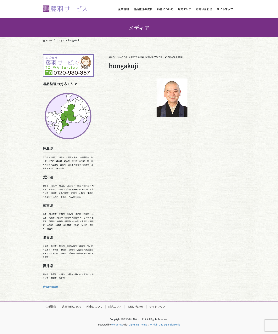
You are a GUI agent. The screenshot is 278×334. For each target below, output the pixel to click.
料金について (94, 306)
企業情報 (51, 306)
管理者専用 (50, 287)
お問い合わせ (135, 306)
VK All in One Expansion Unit (165, 324)
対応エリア (115, 306)
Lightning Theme (138, 324)
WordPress (117, 324)
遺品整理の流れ (71, 306)
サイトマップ (157, 306)
